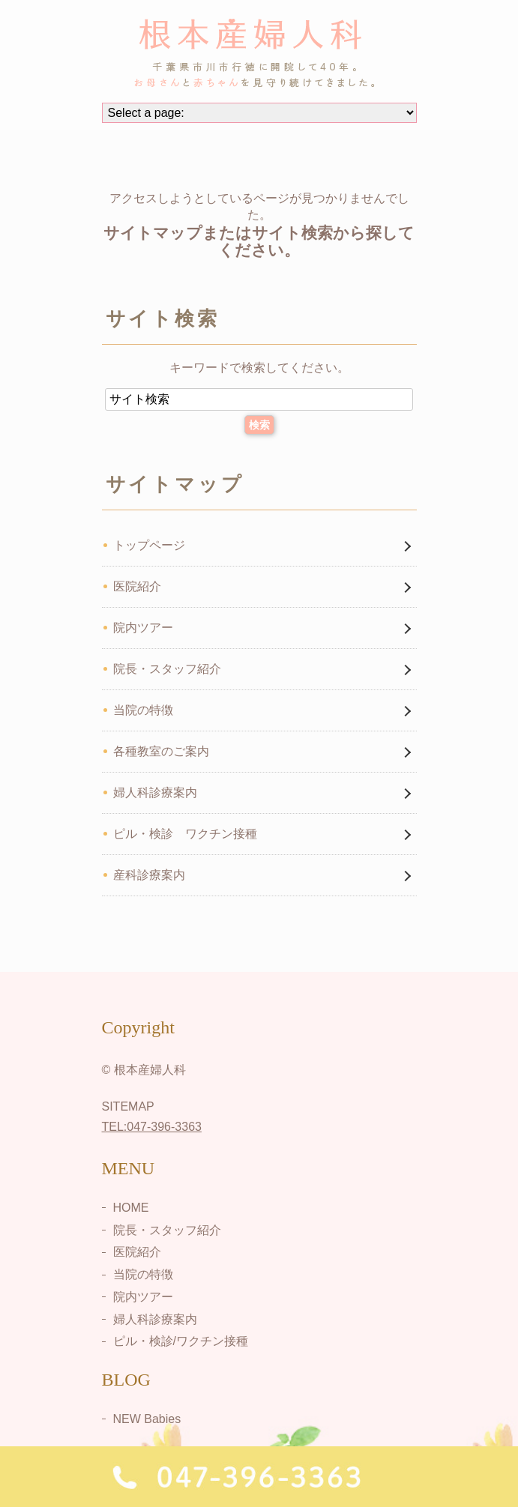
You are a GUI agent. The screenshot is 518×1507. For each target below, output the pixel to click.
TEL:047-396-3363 (152, 1126)
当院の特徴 (143, 710)
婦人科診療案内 (155, 792)
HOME (131, 1207)
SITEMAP (128, 1106)
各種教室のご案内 (161, 751)
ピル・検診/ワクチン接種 (180, 1341)
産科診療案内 (149, 875)
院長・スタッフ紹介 (167, 668)
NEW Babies (147, 1419)
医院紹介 (137, 586)
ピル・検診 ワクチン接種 (185, 833)
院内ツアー (143, 627)
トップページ (149, 545)
